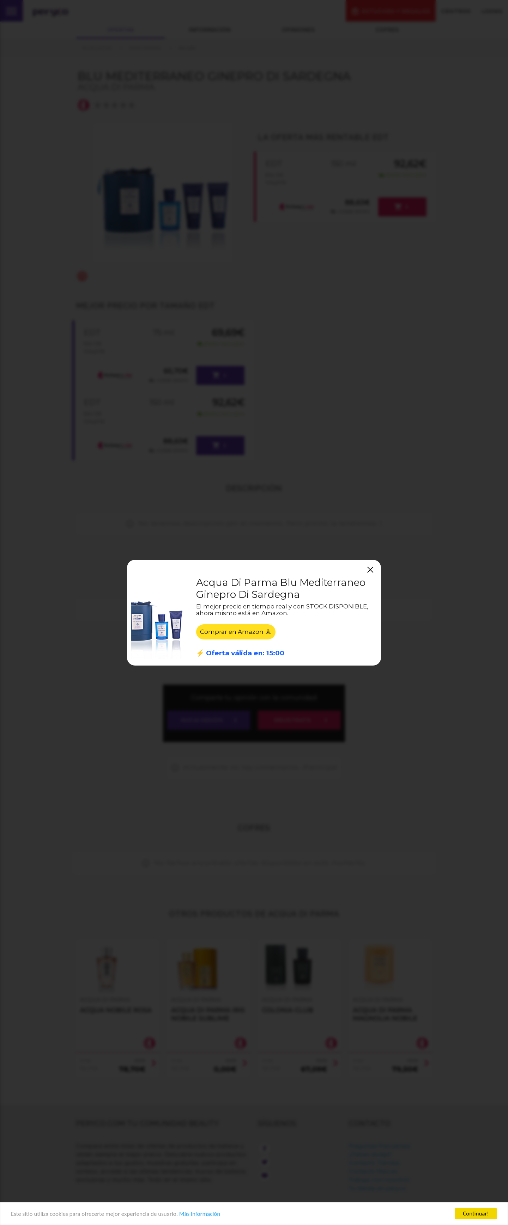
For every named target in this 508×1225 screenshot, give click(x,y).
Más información (199, 1214)
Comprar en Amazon (235, 631)
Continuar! (476, 1213)
